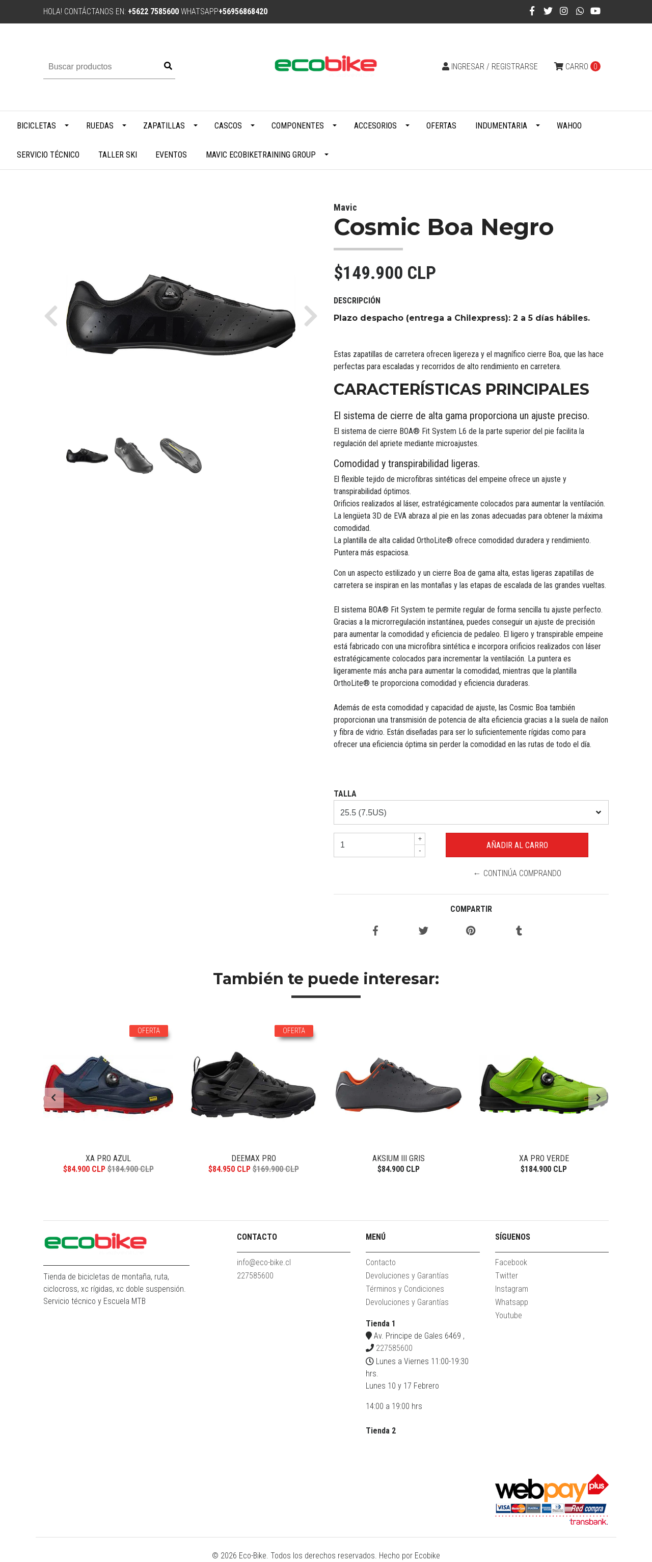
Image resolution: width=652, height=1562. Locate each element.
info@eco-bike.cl (264, 1262)
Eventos (171, 155)
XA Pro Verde (544, 1158)
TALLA (345, 794)
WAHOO (569, 126)
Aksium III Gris (398, 1158)
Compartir (471, 909)
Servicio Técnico (48, 155)
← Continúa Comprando (517, 873)
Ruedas (100, 126)
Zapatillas (164, 126)
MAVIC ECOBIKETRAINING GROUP (261, 155)
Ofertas (441, 126)
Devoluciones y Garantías (407, 1276)
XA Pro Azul (108, 1158)
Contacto (381, 1262)
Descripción (357, 300)
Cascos (228, 126)
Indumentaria (501, 126)
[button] (54, 315)
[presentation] (53, 1098)
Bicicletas (36, 126)
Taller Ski (117, 155)
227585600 (255, 1276)
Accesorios (375, 126)
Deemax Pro (253, 1158)
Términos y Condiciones (405, 1289)
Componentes (297, 126)
